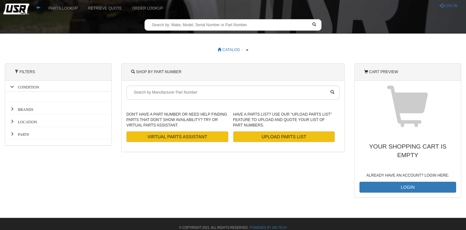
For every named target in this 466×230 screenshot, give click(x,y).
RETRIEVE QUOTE (105, 8)
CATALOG (229, 50)
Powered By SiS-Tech (268, 227)
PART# (21, 134)
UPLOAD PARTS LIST (284, 136)
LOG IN (448, 6)
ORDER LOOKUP (147, 8)
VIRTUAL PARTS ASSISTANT (177, 136)
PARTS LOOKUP (63, 8)
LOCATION (25, 121)
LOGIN (408, 187)
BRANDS (23, 109)
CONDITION (26, 86)
